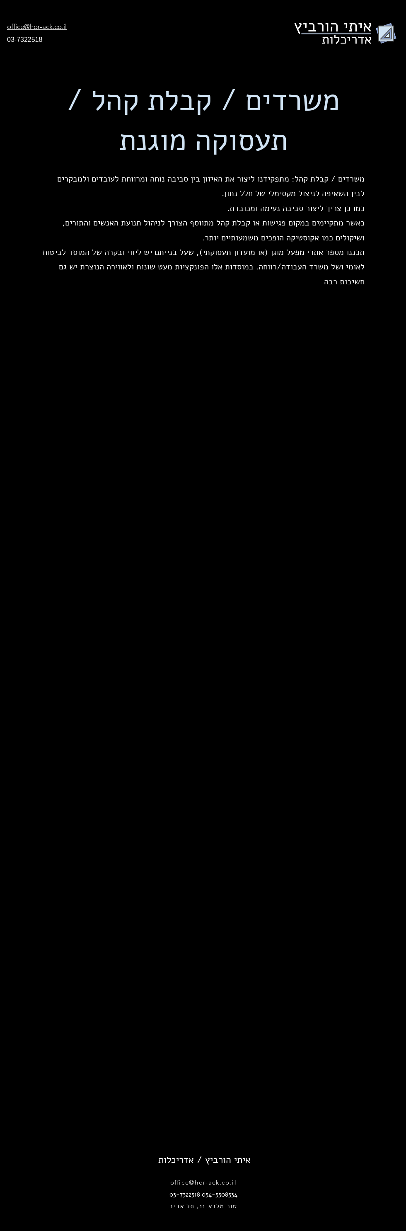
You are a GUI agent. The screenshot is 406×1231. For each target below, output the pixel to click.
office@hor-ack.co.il (203, 1182)
